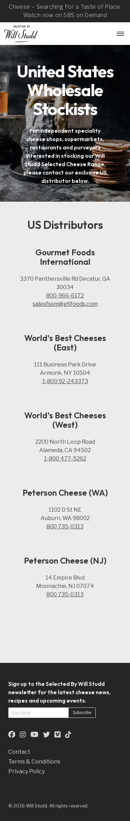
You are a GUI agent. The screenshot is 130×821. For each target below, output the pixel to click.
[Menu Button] (119, 33)
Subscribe (82, 712)
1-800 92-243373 (65, 381)
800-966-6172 (65, 295)
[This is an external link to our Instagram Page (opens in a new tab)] (23, 734)
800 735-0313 (65, 526)
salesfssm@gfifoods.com (65, 304)
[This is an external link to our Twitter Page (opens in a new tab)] (46, 734)
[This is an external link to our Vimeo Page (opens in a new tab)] (57, 734)
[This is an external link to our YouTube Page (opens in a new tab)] (34, 734)
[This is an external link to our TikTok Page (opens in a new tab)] (68, 734)
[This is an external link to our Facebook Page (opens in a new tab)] (11, 734)
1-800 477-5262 (65, 458)
